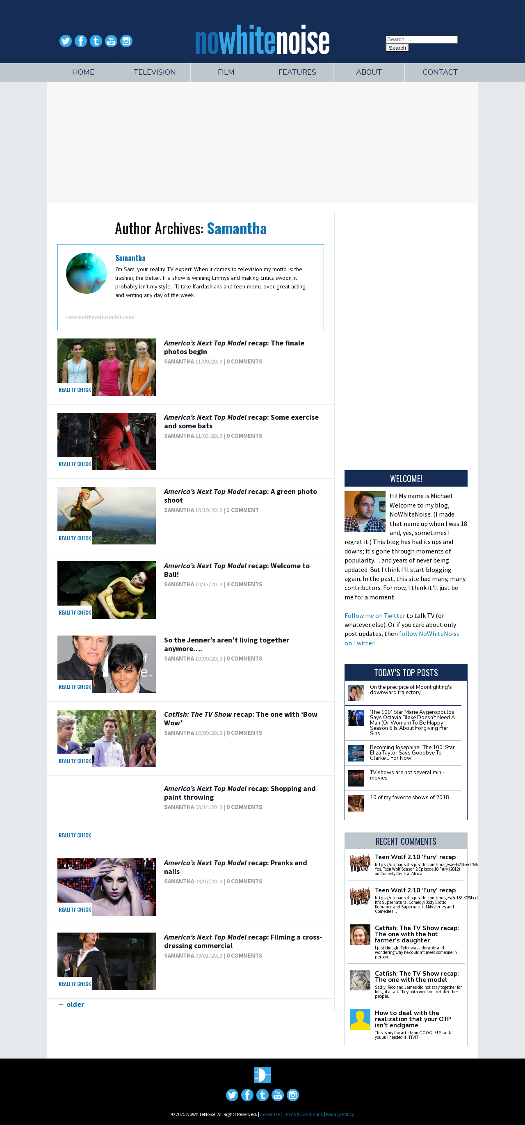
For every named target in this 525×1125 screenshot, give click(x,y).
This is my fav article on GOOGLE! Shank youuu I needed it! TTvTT (413, 1035)
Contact (440, 72)
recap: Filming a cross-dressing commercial (243, 941)
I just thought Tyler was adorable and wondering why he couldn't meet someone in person (416, 952)
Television (155, 72)
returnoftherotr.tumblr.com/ (100, 317)
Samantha (237, 227)
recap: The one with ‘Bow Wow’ (240, 718)
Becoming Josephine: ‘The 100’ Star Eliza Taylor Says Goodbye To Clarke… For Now (412, 753)
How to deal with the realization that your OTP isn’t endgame (413, 1019)
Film (226, 72)
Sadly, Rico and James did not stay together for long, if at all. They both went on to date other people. (418, 991)
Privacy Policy (340, 1114)
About (369, 72)
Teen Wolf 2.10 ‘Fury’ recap (415, 857)
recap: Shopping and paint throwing (240, 793)
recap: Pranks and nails (235, 867)
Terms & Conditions (303, 1114)
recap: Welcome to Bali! (237, 570)
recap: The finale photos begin (234, 347)
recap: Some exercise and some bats (241, 421)
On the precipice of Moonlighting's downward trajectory (411, 690)
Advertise (270, 1114)
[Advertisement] (262, 141)
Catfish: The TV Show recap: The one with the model (417, 977)
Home (83, 72)
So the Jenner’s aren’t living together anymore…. (226, 644)
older (70, 1004)
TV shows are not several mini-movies (407, 775)
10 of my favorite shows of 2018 (409, 797)
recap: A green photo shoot (240, 496)
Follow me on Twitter (375, 615)
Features (297, 72)
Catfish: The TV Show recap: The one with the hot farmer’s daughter (417, 934)
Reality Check (75, 389)
